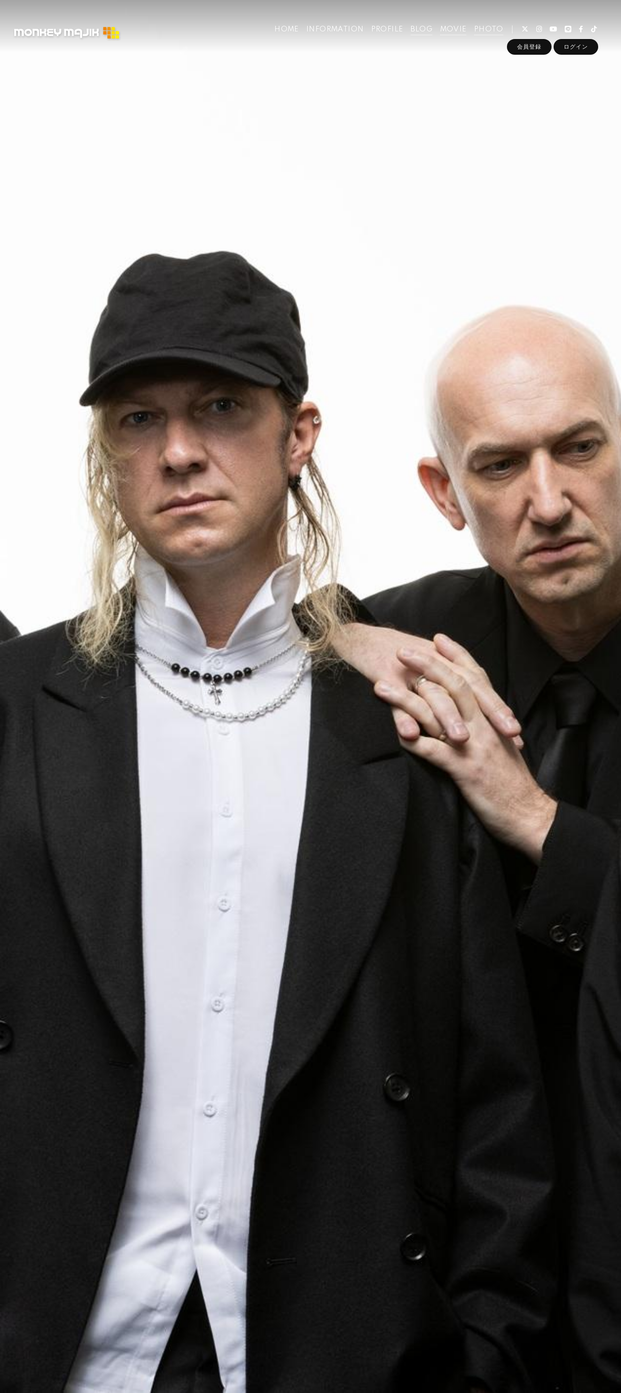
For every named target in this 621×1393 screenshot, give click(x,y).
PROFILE (387, 29)
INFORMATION (334, 29)
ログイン (576, 47)
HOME (286, 29)
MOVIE (453, 29)
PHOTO (488, 29)
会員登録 (529, 47)
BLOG (422, 29)
